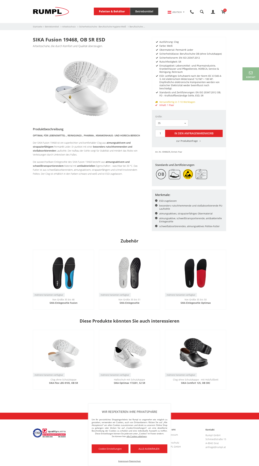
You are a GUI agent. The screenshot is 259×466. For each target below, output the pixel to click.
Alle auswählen (148, 449)
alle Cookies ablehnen (137, 436)
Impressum (171, 434)
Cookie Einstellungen (110, 448)
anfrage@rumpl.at (215, 446)
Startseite (37, 26)
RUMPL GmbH (173, 446)
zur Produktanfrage (189, 140)
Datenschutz (172, 442)
